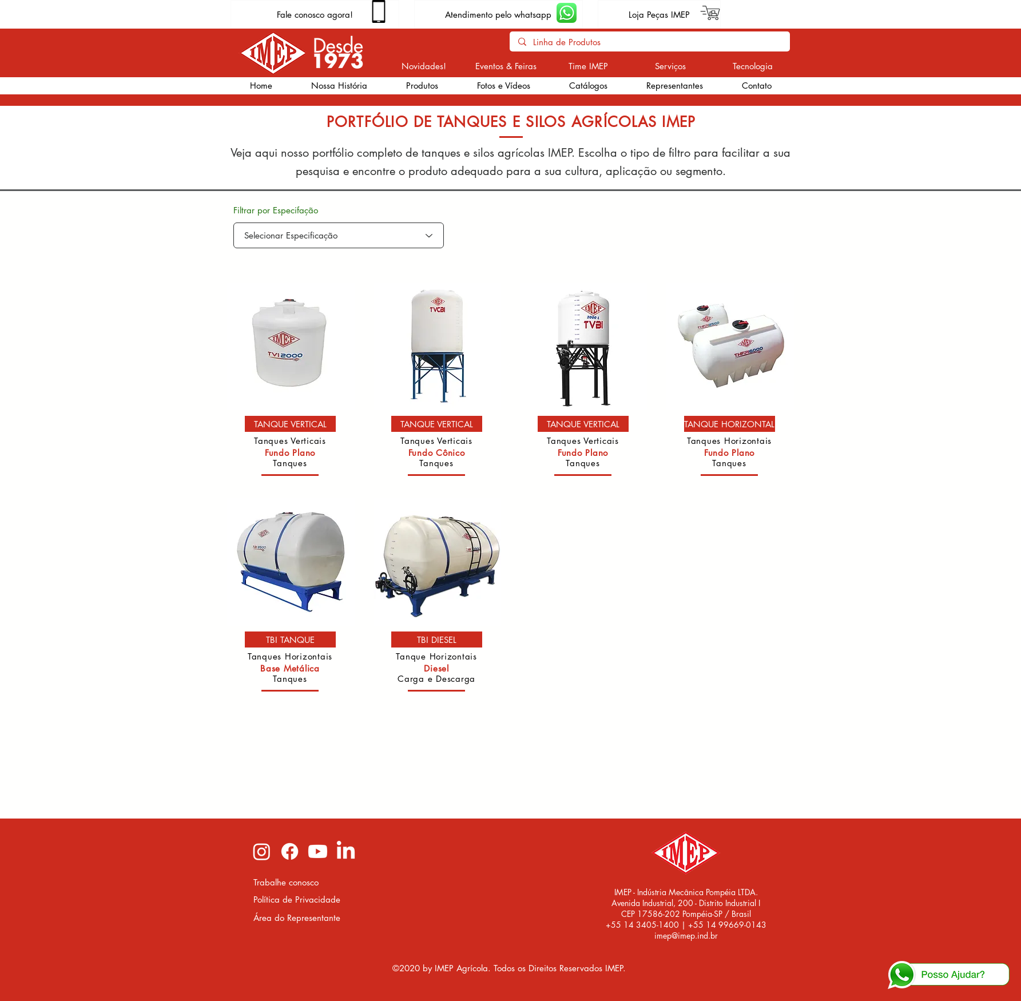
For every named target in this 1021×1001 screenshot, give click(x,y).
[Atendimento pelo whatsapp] (498, 14)
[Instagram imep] (262, 851)
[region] (290, 383)
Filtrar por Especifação (275, 210)
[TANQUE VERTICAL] (290, 424)
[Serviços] (670, 65)
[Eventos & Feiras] (506, 65)
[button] (422, 85)
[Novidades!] (424, 65)
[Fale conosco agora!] (315, 14)
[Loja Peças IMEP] (659, 14)
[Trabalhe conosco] (297, 882)
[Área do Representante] (297, 918)
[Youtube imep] (318, 851)
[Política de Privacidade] (297, 899)
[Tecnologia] (753, 65)
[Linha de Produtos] (649, 42)
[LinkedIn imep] (346, 851)
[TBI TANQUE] (290, 639)
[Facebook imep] (290, 851)
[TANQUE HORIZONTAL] (729, 424)
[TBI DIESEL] (436, 639)
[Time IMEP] (588, 65)
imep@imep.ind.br (686, 935)
